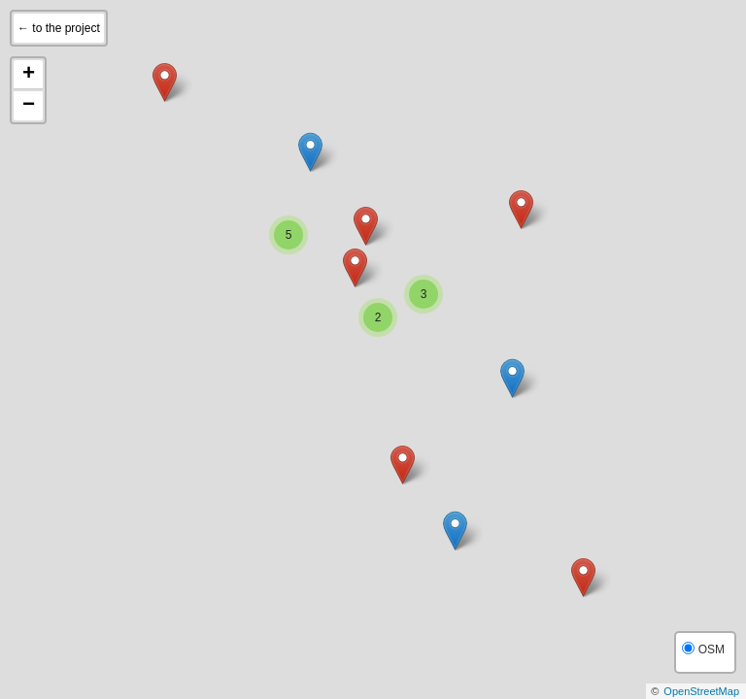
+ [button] (28, 74)
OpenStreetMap (701, 691)
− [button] (28, 105)
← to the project (58, 28)
